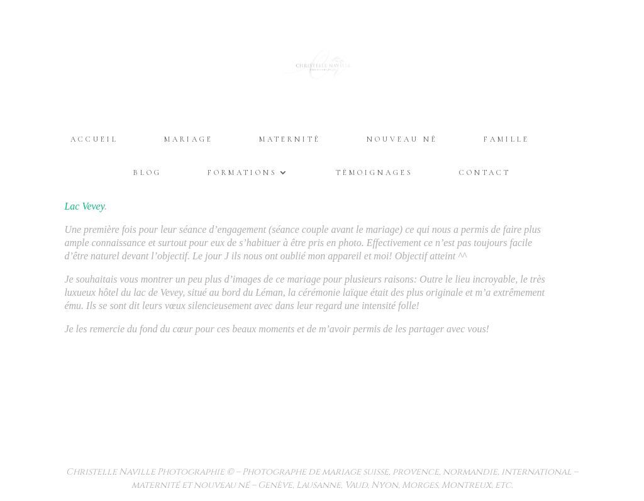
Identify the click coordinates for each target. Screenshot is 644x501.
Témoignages (374, 172)
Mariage (188, 139)
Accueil (94, 139)
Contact (485, 172)
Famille (507, 139)
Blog (147, 172)
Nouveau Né (402, 139)
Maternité (290, 139)
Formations (242, 172)
